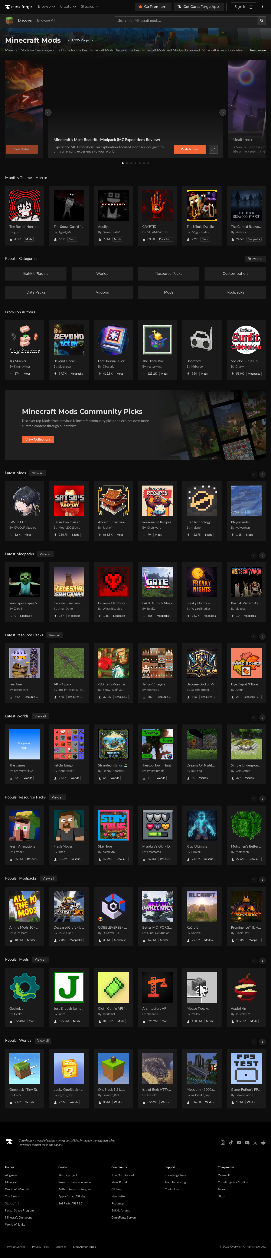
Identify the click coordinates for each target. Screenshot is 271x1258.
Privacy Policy (40, 1247)
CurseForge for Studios (233, 1182)
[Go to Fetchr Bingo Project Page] (69, 754)
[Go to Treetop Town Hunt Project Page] (157, 754)
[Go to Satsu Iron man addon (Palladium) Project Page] (69, 511)
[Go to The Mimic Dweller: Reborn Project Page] (202, 216)
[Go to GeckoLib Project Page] (24, 997)
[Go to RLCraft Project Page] (202, 916)
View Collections (38, 439)
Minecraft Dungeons (18, 1217)
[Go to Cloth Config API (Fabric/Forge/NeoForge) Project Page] (113, 997)
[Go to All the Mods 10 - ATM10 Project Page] (24, 916)
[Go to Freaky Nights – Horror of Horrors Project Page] (202, 592)
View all (37, 473)
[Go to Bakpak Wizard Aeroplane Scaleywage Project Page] (246, 592)
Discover (25, 20)
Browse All (46, 20)
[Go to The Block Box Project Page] (157, 350)
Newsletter (118, 1196)
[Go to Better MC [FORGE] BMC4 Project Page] (157, 916)
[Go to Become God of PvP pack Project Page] (202, 673)
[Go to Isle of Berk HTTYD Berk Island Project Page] (157, 1078)
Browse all (255, 259)
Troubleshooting (175, 1182)
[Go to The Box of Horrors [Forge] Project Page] (24, 216)
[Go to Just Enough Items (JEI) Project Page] (69, 997)
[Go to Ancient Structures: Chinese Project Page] (113, 511)
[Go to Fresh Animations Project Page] (24, 835)
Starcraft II (12, 1203)
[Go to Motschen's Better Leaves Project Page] (246, 835)
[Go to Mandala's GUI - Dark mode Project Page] (157, 835)
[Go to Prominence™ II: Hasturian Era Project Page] (246, 916)
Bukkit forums (120, 1210)
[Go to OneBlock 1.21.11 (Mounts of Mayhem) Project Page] (113, 1078)
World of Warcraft (17, 1189)
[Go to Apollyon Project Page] (113, 216)
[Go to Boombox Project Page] (202, 350)
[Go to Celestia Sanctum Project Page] (69, 592)
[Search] (262, 20)
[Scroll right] (262, 474)
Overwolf (224, 1175)
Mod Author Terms (84, 1247)
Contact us (172, 1189)
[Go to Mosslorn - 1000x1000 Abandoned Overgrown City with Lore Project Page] (202, 1078)
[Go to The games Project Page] (24, 754)
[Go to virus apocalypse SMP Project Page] (24, 592)
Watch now (189, 149)
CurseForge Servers (124, 1217)
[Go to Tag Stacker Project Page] (24, 350)
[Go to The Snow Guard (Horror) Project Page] (69, 216)
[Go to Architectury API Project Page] (157, 997)
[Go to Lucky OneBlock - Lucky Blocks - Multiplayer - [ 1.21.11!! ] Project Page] (69, 1078)
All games (11, 1175)
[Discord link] (247, 1142)
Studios (90, 6)
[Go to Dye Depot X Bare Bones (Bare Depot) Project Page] (246, 673)
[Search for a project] (186, 20)
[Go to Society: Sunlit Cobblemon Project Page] (246, 350)
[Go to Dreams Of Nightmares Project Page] (202, 754)
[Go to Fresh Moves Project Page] (69, 835)
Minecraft (11, 1182)
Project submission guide (74, 1182)
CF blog (116, 1189)
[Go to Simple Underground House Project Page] (246, 754)
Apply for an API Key (71, 1196)
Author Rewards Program (75, 1189)
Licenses (61, 1247)
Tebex (221, 1189)
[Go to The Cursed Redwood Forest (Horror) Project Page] (246, 216)
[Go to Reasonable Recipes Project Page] (157, 511)
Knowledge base (175, 1175)
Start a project (67, 1175)
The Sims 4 (12, 1196)
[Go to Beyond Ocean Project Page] (69, 350)
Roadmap (117, 1203)
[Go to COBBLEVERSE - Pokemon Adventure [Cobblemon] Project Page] (113, 916)
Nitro (221, 1196)
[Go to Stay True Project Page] (113, 835)
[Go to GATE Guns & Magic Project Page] (157, 592)
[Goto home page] (18, 7)
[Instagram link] (222, 1142)
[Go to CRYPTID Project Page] (157, 216)
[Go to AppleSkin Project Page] (246, 997)
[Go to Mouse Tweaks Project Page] (202, 997)
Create (68, 6)
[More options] (262, 7)
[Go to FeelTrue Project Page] (24, 673)
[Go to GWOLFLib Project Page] (24, 511)
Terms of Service (15, 1247)
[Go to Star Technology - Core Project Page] (202, 511)
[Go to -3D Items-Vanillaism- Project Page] (113, 673)
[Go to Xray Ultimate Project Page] (202, 835)
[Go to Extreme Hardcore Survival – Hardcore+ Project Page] (113, 592)
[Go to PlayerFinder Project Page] (246, 511)
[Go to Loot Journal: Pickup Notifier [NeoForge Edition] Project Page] (113, 350)
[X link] (255, 1142)
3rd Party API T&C (70, 1203)
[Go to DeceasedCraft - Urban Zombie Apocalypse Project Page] (69, 916)
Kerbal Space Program (19, 1210)
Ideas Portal (119, 1182)
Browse (47, 6)
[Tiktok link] (231, 1142)
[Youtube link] (239, 1142)
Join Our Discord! (123, 1175)
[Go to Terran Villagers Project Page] (157, 673)
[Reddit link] (263, 1142)
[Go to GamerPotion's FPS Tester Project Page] (246, 1078)
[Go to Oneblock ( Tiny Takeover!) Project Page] (24, 1078)
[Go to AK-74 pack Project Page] (69, 673)
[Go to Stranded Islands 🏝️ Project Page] (113, 754)
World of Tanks (15, 1224)
